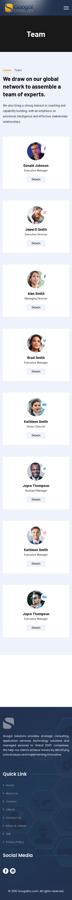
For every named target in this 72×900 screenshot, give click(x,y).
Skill (8, 834)
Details (36, 179)
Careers (11, 801)
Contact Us (13, 818)
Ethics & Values (16, 826)
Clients (10, 810)
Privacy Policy (15, 842)
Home (10, 785)
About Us (12, 793)
